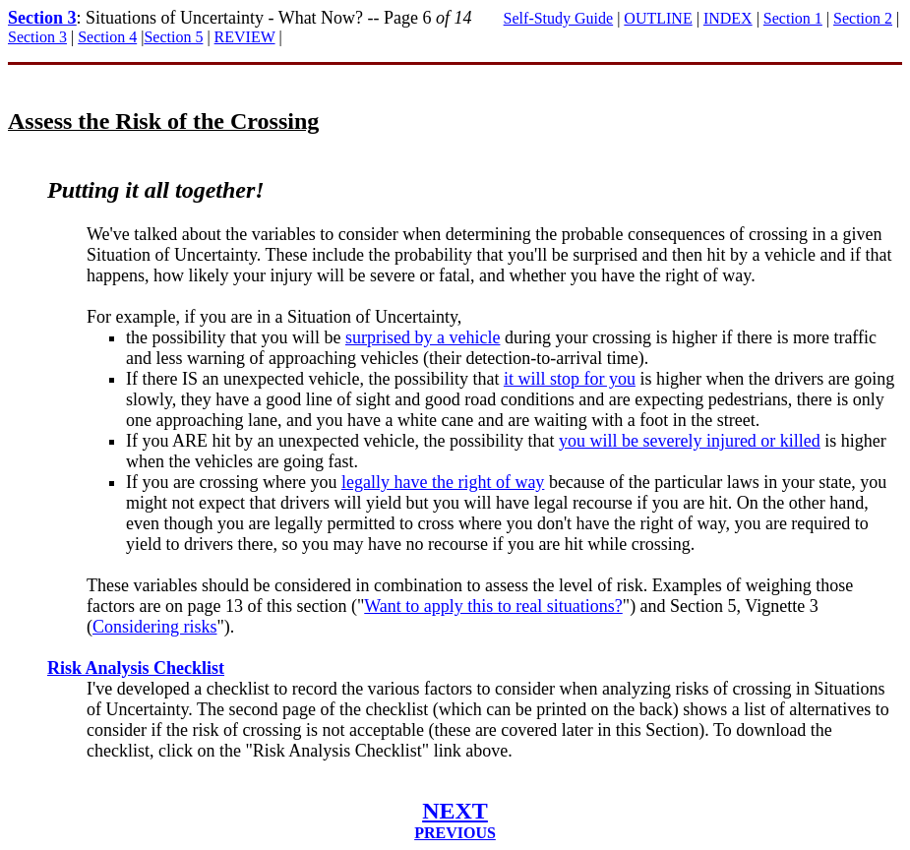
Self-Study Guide (559, 18)
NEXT (455, 810)
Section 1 (792, 18)
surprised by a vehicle (422, 337)
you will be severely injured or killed (689, 441)
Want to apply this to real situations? (493, 606)
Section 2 (862, 18)
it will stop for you (570, 379)
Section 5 (173, 37)
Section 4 (107, 37)
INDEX (728, 18)
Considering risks (154, 627)
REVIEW (244, 37)
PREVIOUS (455, 832)
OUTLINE (658, 18)
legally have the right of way (442, 482)
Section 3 (42, 18)
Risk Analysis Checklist (135, 668)
